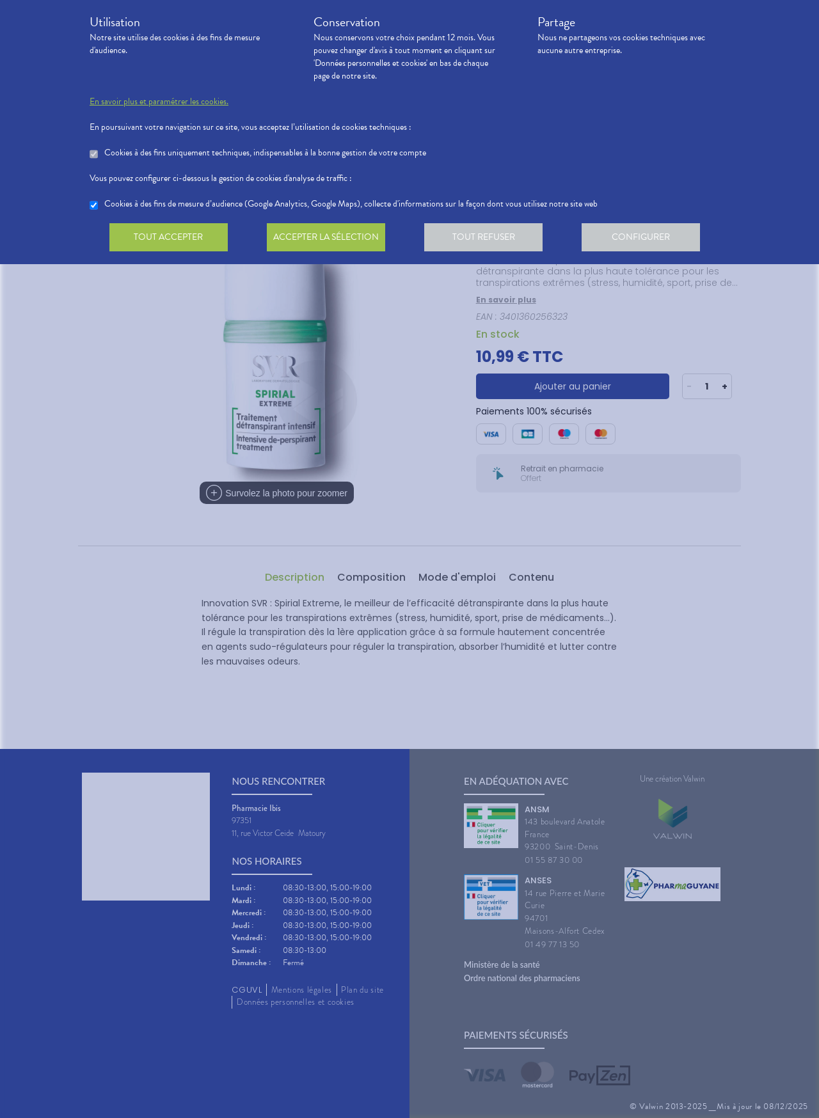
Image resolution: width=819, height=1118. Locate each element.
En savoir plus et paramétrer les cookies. (159, 101)
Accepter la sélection (330, 239)
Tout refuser (490, 239)
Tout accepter (169, 239)
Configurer (649, 239)
